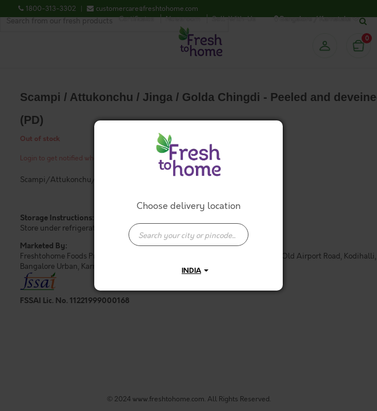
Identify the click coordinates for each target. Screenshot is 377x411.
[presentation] (188, 234)
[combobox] (188, 229)
